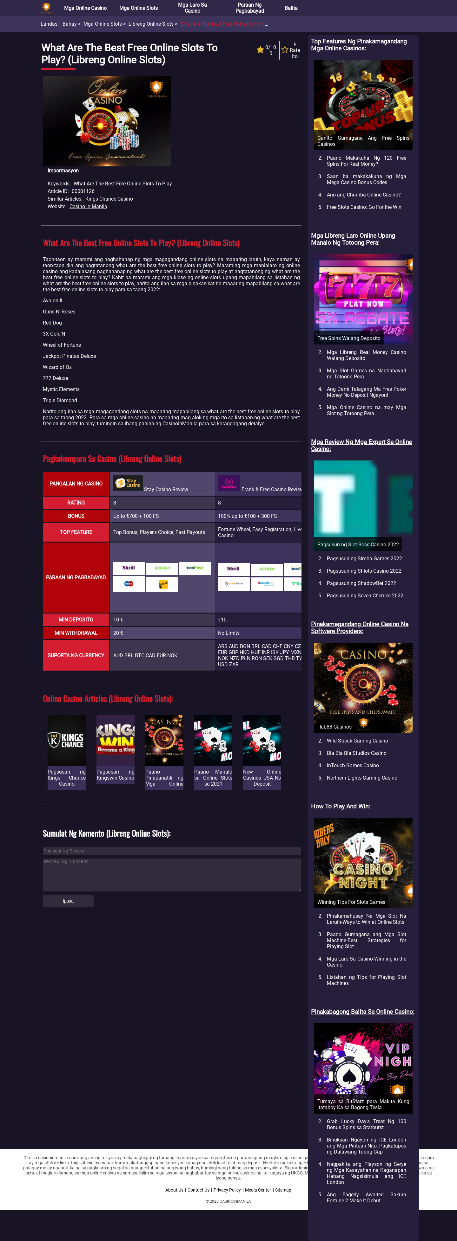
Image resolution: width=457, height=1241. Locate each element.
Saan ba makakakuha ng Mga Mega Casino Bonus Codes (366, 179)
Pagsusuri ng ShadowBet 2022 (361, 583)
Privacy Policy (227, 1190)
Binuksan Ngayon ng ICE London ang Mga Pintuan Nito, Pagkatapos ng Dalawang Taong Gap (366, 1146)
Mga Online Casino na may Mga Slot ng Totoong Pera (366, 410)
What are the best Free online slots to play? (230, 24)
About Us (174, 1190)
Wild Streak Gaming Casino (357, 741)
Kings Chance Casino (109, 199)
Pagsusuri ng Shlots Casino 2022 (364, 571)
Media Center (258, 1190)
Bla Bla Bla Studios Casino (357, 753)
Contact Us (198, 1190)
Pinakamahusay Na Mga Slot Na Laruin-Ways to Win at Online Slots (366, 919)
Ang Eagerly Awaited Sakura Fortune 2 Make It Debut (366, 1198)
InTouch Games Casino (353, 765)
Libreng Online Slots (151, 24)
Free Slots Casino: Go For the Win (364, 207)
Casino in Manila (88, 206)
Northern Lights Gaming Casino (362, 778)
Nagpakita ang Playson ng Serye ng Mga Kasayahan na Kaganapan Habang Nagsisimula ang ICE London (366, 1173)
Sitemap (283, 1190)
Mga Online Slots (138, 8)
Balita (291, 8)
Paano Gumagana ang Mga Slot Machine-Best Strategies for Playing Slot (366, 940)
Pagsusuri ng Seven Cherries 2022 (365, 596)
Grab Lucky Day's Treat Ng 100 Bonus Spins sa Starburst (366, 1124)
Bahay (70, 24)
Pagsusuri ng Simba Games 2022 (364, 559)
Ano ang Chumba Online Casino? (364, 195)
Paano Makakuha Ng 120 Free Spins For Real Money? (366, 161)
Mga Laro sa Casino (192, 8)
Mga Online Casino (85, 8)
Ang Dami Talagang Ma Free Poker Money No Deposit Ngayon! (366, 392)
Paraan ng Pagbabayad (249, 8)
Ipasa (68, 900)
